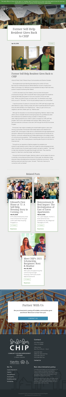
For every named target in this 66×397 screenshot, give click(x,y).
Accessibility (10, 377)
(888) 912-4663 (38, 354)
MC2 (40, 395)
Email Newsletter (11, 379)
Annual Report (11, 374)
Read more (13, 229)
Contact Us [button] (33, 318)
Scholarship (10, 381)
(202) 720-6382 (42, 383)
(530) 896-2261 (38, 355)
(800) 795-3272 (53, 381)
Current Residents (12, 370)
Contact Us (37, 360)
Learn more (48, 3)
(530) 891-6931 (38, 352)
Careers (9, 372)
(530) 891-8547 (38, 357)
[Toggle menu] (62, 6)
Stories (51, 43)
